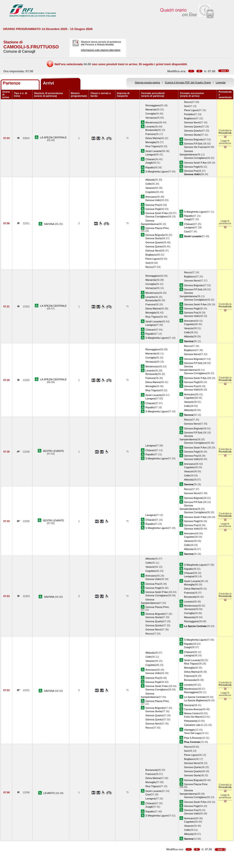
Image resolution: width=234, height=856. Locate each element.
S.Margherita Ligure (156, 171)
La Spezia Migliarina (195, 700)
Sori (186, 106)
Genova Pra (190, 170)
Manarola (150, 109)
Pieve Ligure (191, 110)
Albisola (149, 179)
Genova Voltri (153, 200)
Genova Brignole (193, 139)
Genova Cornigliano (195, 158)
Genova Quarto (192, 130)
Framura (150, 134)
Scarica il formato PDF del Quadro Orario (188, 82)
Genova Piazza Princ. (157, 228)
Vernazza (150, 117)
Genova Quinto (192, 126)
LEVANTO (49, 793)
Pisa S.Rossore (192, 738)
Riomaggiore (152, 105)
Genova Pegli (191, 166)
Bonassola (151, 130)
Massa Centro (192, 713)
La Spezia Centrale (194, 697)
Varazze (149, 188)
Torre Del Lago (192, 733)
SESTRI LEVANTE (53, 451)
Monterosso (152, 122)
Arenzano (150, 196)
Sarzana (188, 705)
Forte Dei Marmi (193, 716)
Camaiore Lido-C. (194, 725)
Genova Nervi (191, 122)
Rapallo (149, 167)
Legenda (221, 82)
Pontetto (188, 114)
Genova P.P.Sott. (193, 143)
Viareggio (189, 729)
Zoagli (148, 162)
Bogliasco (189, 118)
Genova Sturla (192, 134)
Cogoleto (150, 192)
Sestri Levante (153, 151)
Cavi (186, 231)
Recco (187, 102)
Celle (148, 183)
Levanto (149, 126)
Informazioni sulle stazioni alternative (100, 50)
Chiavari (150, 159)
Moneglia (150, 142)
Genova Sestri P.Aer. (195, 162)
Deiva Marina (152, 138)
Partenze (11, 83)
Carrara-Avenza (193, 709)
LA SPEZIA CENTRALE (53, 137)
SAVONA (49, 224)
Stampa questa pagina (147, 82)
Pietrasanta (190, 720)
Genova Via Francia (195, 147)
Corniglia (150, 113)
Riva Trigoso (152, 146)
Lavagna (150, 154)
